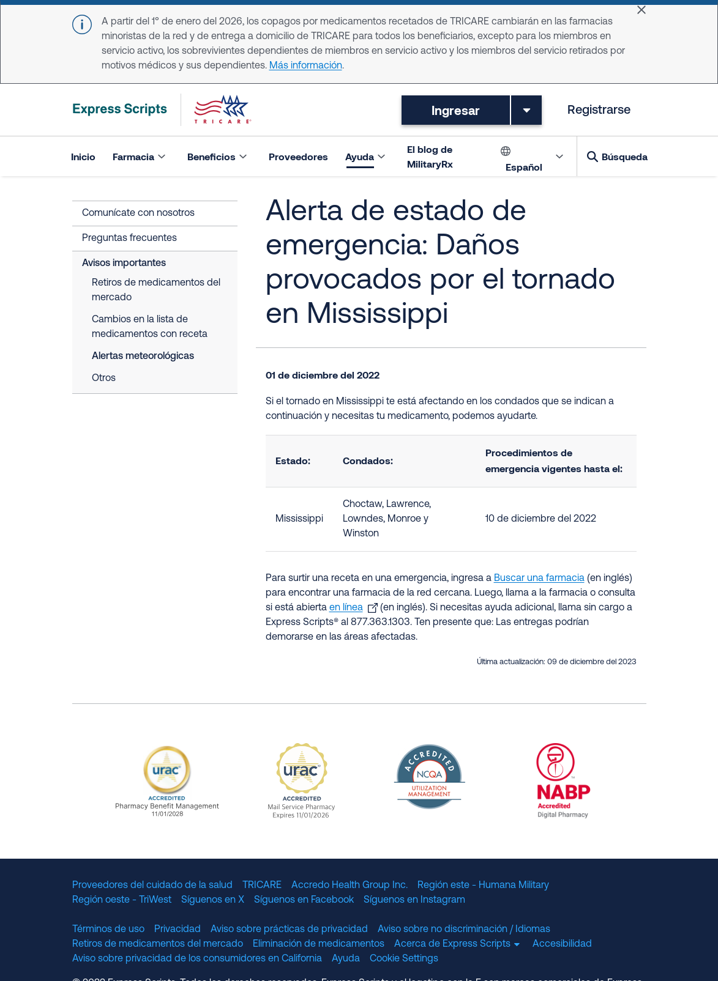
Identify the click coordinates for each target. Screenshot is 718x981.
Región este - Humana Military (483, 885)
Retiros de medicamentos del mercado (156, 290)
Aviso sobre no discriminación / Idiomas (464, 930)
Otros (104, 378)
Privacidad (177, 930)
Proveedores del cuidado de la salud (152, 885)
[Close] (641, 10)
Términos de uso (108, 930)
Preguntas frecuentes (129, 238)
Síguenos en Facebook (304, 900)
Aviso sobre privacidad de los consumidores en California (197, 959)
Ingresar (456, 109)
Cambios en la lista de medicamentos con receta (150, 327)
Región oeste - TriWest (121, 900)
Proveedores (298, 155)
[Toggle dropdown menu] (526, 109)
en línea (346, 608)
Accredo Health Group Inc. (349, 885)
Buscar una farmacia (539, 578)
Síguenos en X (212, 900)
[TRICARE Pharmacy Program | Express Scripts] (162, 110)
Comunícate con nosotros (138, 213)
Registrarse (598, 110)
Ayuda (346, 959)
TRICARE (262, 885)
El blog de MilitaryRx (430, 156)
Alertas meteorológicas (143, 356)
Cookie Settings (404, 959)
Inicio (83, 155)
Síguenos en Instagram (414, 900)
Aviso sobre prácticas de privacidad (289, 930)
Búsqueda (625, 155)
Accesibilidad (562, 944)
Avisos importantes (124, 263)
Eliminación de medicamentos (318, 944)
